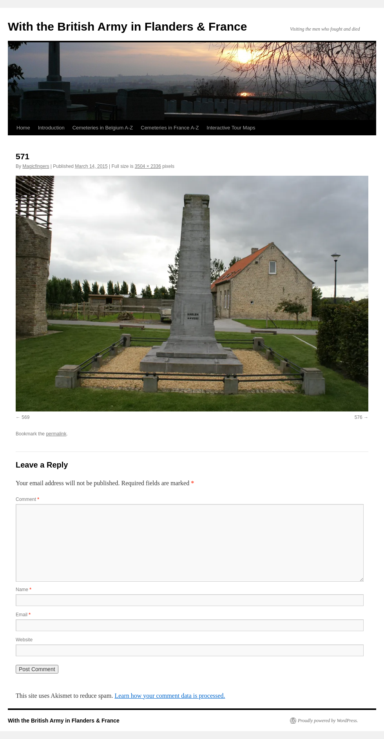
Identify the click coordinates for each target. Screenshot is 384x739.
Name (23, 589)
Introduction (51, 128)
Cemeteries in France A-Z (170, 128)
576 (358, 417)
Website (24, 640)
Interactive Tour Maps (230, 128)
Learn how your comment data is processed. (169, 695)
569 (25, 417)
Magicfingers (35, 166)
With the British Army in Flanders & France (127, 26)
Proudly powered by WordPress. (328, 720)
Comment (27, 499)
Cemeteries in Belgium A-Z (102, 128)
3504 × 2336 (148, 166)
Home (23, 128)
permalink (56, 434)
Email (23, 614)
